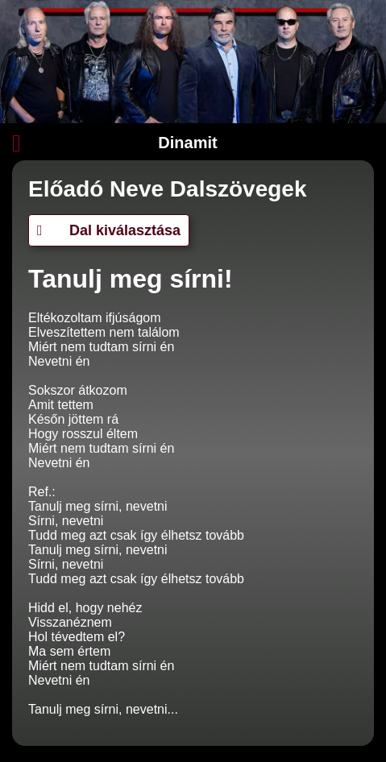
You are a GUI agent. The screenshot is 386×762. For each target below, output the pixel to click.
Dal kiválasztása (109, 230)
